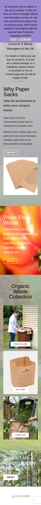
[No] (38, 21)
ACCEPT (13, 39)
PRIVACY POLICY (24, 39)
